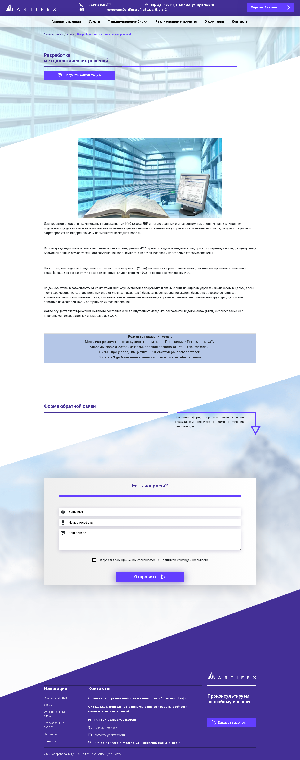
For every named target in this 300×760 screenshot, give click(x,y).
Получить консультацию (79, 75)
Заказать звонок (232, 720)
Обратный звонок (264, 7)
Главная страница (66, 21)
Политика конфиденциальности (101, 754)
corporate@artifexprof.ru (110, 734)
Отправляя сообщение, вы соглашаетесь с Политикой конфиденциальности (153, 560)
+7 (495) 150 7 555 (104, 726)
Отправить (150, 577)
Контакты (240, 21)
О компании (214, 21)
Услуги (94, 21)
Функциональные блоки (128, 21)
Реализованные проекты (176, 21)
